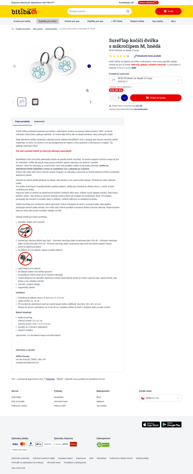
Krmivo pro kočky (22, 21)
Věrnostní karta (61, 401)
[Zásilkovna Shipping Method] (73, 444)
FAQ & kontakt (17, 401)
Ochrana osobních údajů (44, 458)
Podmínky (50, 379)
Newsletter (58, 397)
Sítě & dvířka (38, 29)
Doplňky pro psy (95, 21)
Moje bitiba (16, 397)
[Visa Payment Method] (14, 444)
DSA (91, 458)
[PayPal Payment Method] (30, 444)
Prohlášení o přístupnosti (75, 462)
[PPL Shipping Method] (65, 444)
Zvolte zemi (145, 391)
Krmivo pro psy (72, 21)
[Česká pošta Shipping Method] (57, 444)
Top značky (157, 21)
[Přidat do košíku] (156, 97)
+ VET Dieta (116, 21)
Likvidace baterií (65, 458)
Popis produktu (22, 121)
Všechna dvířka (51, 29)
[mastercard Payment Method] (22, 444)
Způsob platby (142, 458)
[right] (89, 66)
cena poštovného (141, 109)
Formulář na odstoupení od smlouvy (27, 462)
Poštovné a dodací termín (121, 458)
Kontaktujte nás (126, 2)
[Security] (103, 445)
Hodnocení (39, 121)
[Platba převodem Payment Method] (19, 449)
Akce (173, 21)
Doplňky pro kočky (48, 21)
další (133, 68)
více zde (139, 106)
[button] (131, 87)
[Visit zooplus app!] (151, 427)
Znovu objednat (148, 2)
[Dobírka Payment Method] (47, 444)
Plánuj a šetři (60, 406)
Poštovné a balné (19, 406)
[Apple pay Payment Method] (38, 444)
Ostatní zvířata (137, 21)
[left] (14, 66)
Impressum (81, 458)
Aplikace (100, 401)
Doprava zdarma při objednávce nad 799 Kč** (32, 2)
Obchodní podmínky (20, 458)
